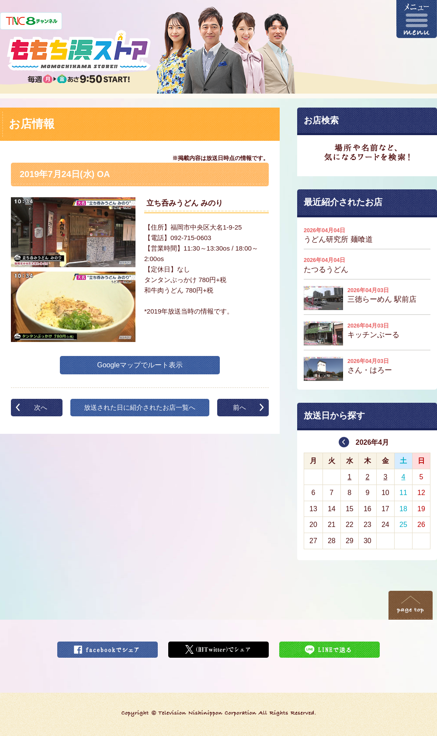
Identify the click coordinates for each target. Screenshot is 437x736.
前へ (239, 407)
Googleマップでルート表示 (140, 365)
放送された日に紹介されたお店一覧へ (139, 407)
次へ (40, 407)
